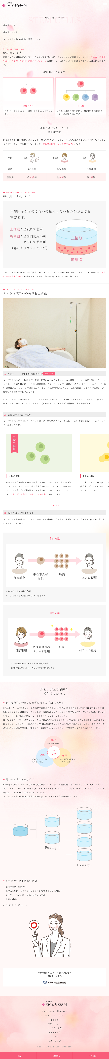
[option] (40, 465)
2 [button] (56, 505)
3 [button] (58, 505)
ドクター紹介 (54, 1032)
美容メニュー (54, 1023)
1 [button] (53, 505)
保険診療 (54, 1019)
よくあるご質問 (54, 1028)
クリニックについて (54, 1015)
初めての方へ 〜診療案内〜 (54, 1011)
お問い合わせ (54, 1040)
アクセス (54, 1036)
